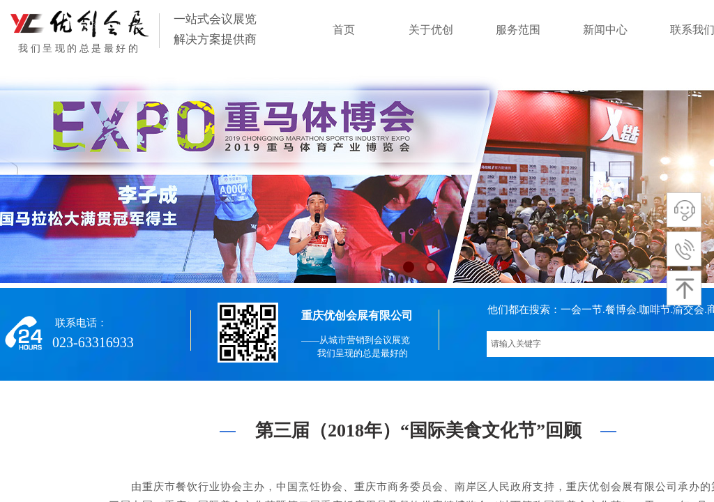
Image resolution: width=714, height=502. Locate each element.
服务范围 (518, 30)
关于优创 (431, 30)
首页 (344, 30)
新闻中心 (605, 30)
